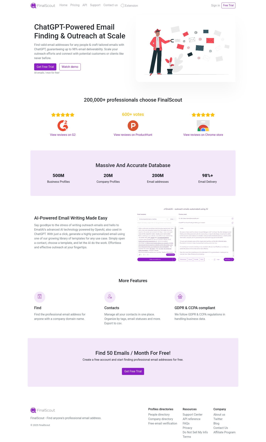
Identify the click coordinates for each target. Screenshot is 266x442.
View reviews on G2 (63, 135)
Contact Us (220, 428)
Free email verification (162, 423)
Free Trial (228, 5)
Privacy (187, 428)
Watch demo (70, 67)
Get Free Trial (45, 67)
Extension (129, 5)
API (85, 5)
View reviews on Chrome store (203, 135)
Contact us (110, 5)
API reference (191, 419)
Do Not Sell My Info (195, 432)
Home (63, 5)
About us (219, 414)
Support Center (192, 414)
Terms (187, 436)
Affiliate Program (224, 432)
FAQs (186, 423)
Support (95, 5)
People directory (159, 414)
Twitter (217, 419)
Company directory (160, 419)
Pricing (75, 5)
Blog (216, 423)
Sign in (215, 5)
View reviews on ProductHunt (133, 135)
